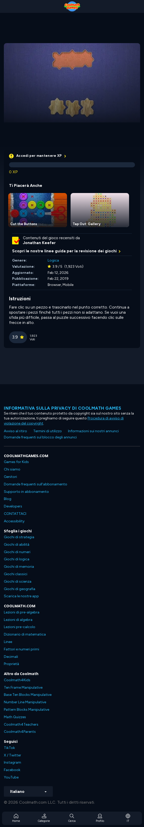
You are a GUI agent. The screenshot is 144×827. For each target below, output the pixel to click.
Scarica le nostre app (21, 596)
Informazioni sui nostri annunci (93, 431)
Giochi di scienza (17, 581)
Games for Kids (16, 462)
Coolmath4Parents (20, 731)
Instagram (12, 762)
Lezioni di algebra (18, 620)
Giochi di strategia (19, 537)
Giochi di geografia (19, 589)
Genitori (10, 477)
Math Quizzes (15, 717)
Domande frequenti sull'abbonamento (35, 484)
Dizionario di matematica (25, 634)
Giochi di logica (16, 559)
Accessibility (14, 521)
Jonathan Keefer (39, 243)
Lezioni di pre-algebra (21, 612)
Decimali (11, 657)
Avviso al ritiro (15, 431)
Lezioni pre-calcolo (19, 627)
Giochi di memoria (19, 566)
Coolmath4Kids (17, 680)
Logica (53, 260)
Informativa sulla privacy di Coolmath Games (62, 408)
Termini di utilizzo (47, 431)
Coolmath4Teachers (21, 724)
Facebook (12, 770)
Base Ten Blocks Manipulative (28, 695)
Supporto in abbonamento (26, 491)
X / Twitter (12, 755)
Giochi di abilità (16, 544)
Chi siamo (12, 469)
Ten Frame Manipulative (23, 687)
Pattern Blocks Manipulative (26, 709)
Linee (8, 642)
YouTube (11, 777)
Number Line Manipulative (25, 702)
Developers (13, 506)
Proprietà (11, 664)
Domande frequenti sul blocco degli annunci (40, 437)
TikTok (9, 748)
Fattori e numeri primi (21, 649)
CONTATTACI (15, 514)
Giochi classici (15, 574)
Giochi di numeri (17, 552)
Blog (7, 499)
